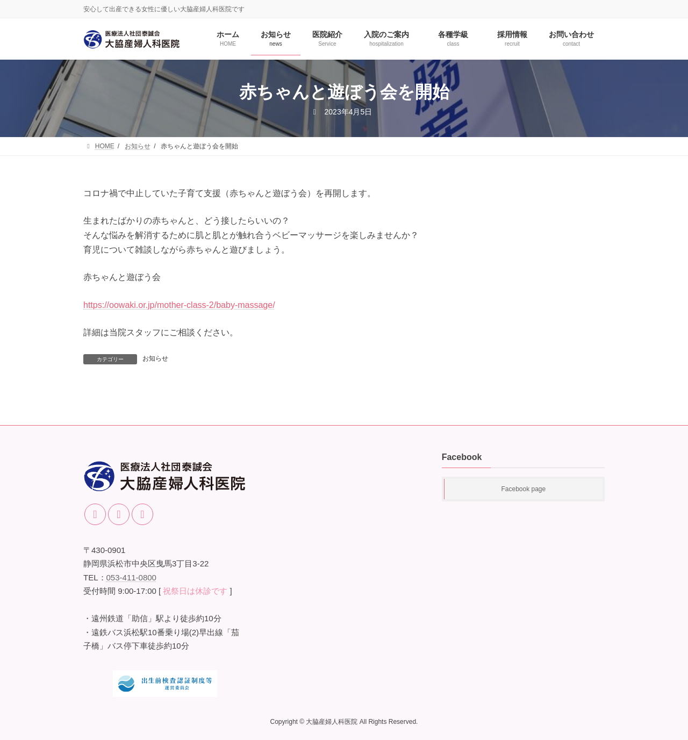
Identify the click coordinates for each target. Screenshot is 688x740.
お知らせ (155, 358)
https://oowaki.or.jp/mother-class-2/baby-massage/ (179, 305)
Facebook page (523, 489)
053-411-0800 (131, 577)
